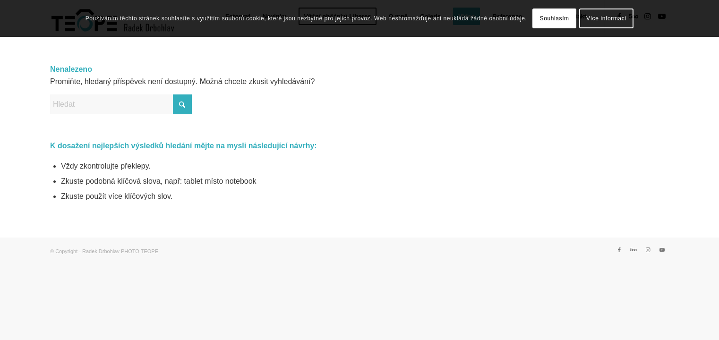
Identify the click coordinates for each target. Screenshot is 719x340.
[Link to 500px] (633, 250)
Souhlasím (554, 18)
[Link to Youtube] (662, 250)
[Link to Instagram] (648, 250)
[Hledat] (121, 104)
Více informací (606, 18)
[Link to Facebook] (619, 250)
